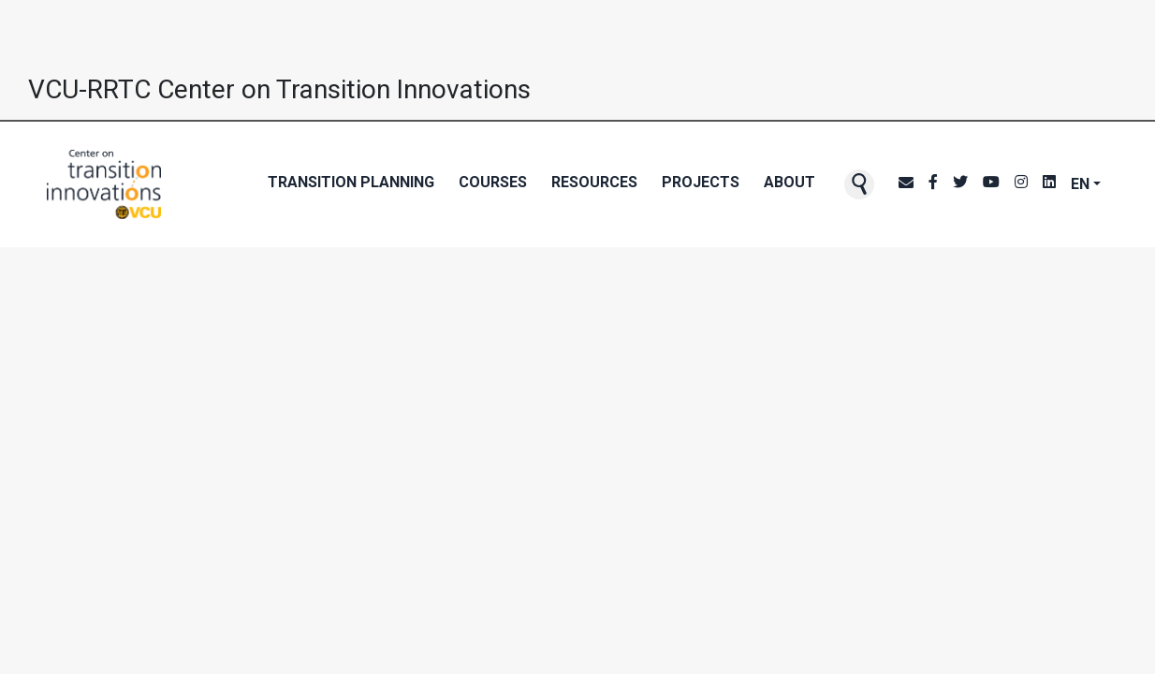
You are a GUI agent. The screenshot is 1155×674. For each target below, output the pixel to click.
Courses (493, 182)
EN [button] (1080, 184)
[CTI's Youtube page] (991, 184)
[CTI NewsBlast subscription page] (906, 184)
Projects (700, 182)
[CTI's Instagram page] (1021, 184)
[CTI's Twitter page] (960, 184)
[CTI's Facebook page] (933, 184)
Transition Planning (351, 182)
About (789, 182)
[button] (859, 184)
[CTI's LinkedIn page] (1049, 184)
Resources (594, 182)
